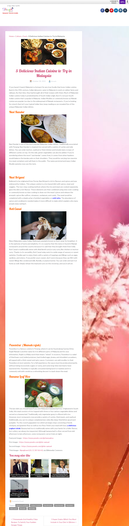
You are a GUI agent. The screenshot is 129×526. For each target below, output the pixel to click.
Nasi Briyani (48, 505)
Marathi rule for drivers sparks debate (103, 274)
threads (53, 81)
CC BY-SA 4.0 (37, 450)
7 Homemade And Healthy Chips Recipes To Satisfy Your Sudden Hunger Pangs (24, 522)
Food (25, 36)
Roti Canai (13, 508)
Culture (18, 36)
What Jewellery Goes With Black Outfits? (104, 222)
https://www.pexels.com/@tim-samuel (34, 442)
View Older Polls (92, 335)
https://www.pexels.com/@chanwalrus (38, 438)
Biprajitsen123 (25, 450)
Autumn (93, 307)
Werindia (32, 508)
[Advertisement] (64, 20)
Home (11, 36)
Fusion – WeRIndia (95, 242)
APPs (122, 2)
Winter (93, 311)
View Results (92, 327)
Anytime (93, 318)
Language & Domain (114, 2)
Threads (93, 42)
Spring (92, 299)
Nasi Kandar (59, 505)
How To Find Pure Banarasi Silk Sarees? (103, 232)
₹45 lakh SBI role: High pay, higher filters (104, 263)
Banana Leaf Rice (22, 505)
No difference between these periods (105, 314)
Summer (93, 303)
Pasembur (70, 505)
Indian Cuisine (36, 505)
